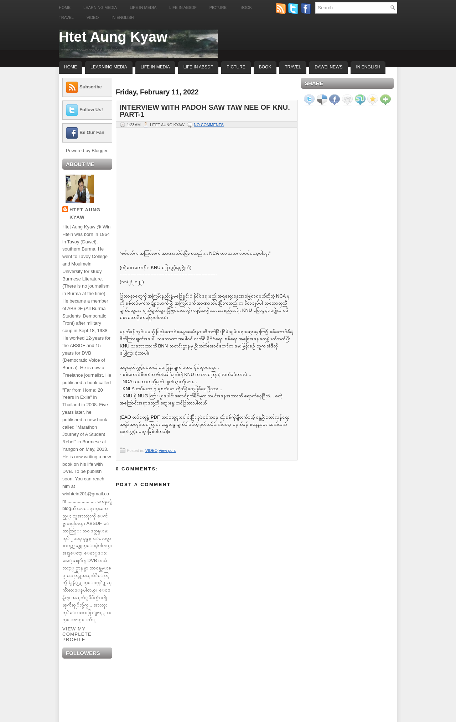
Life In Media (155, 67)
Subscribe (90, 86)
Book (246, 7)
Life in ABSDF (182, 7)
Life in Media (143, 7)
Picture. (218, 7)
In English (123, 17)
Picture (236, 67)
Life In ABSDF (198, 67)
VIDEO (151, 450)
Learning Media (100, 7)
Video (93, 17)
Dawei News (328, 67)
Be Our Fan (91, 132)
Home (65, 7)
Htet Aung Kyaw (113, 37)
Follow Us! (91, 109)
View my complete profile (77, 634)
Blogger (99, 150)
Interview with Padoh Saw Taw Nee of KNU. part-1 (205, 111)
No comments (209, 125)
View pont (167, 450)
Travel (66, 17)
